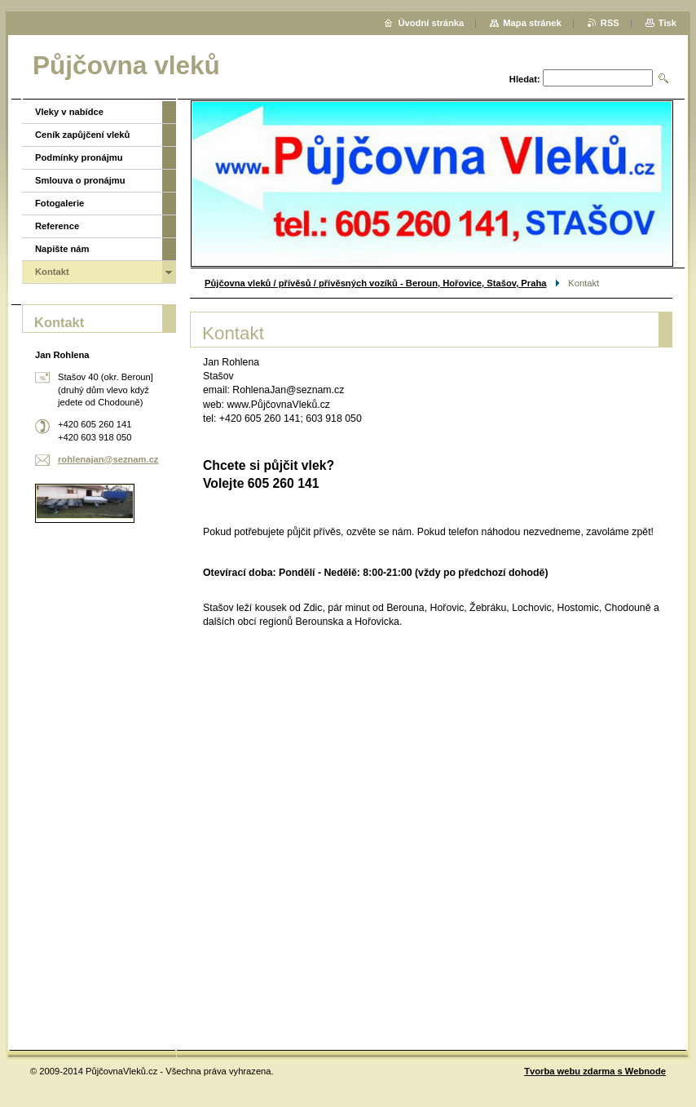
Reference (57, 226)
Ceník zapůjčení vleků (82, 134)
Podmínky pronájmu (79, 157)
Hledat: (524, 79)
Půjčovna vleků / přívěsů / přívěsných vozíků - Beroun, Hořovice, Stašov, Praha (375, 283)
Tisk (667, 23)
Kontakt (52, 272)
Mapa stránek (532, 23)
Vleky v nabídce (69, 112)
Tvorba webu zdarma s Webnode (595, 1071)
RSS (610, 23)
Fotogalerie (59, 203)
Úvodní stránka (431, 23)
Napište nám (62, 249)
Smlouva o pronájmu (80, 180)
